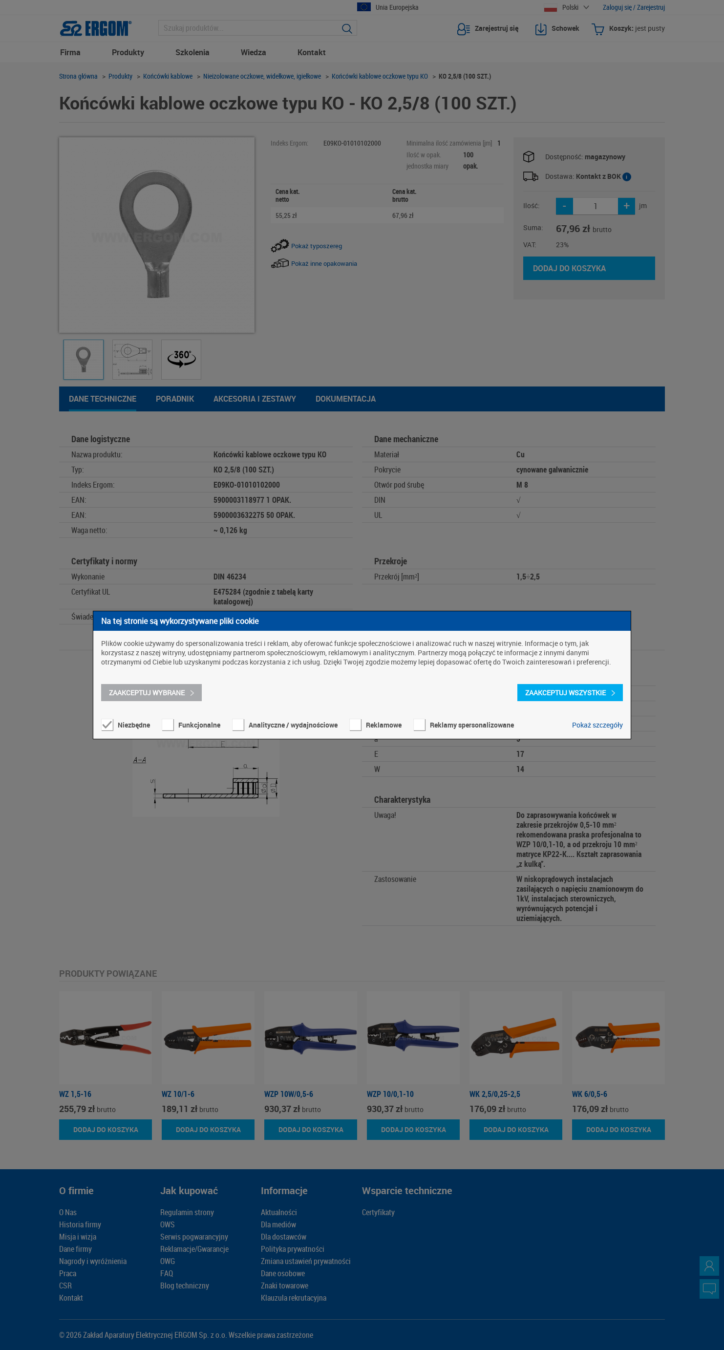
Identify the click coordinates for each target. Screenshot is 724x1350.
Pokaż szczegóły (597, 724)
